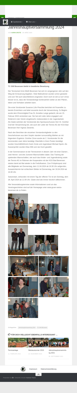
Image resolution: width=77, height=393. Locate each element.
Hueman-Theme (31, 389)
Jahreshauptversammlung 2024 (26, 338)
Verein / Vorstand (16, 29)
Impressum (33, 380)
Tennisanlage (13, 361)
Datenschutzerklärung (48, 380)
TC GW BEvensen (42, 338)
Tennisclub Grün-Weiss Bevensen (36, 7)
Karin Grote (16, 44)
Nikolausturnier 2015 (36, 361)
